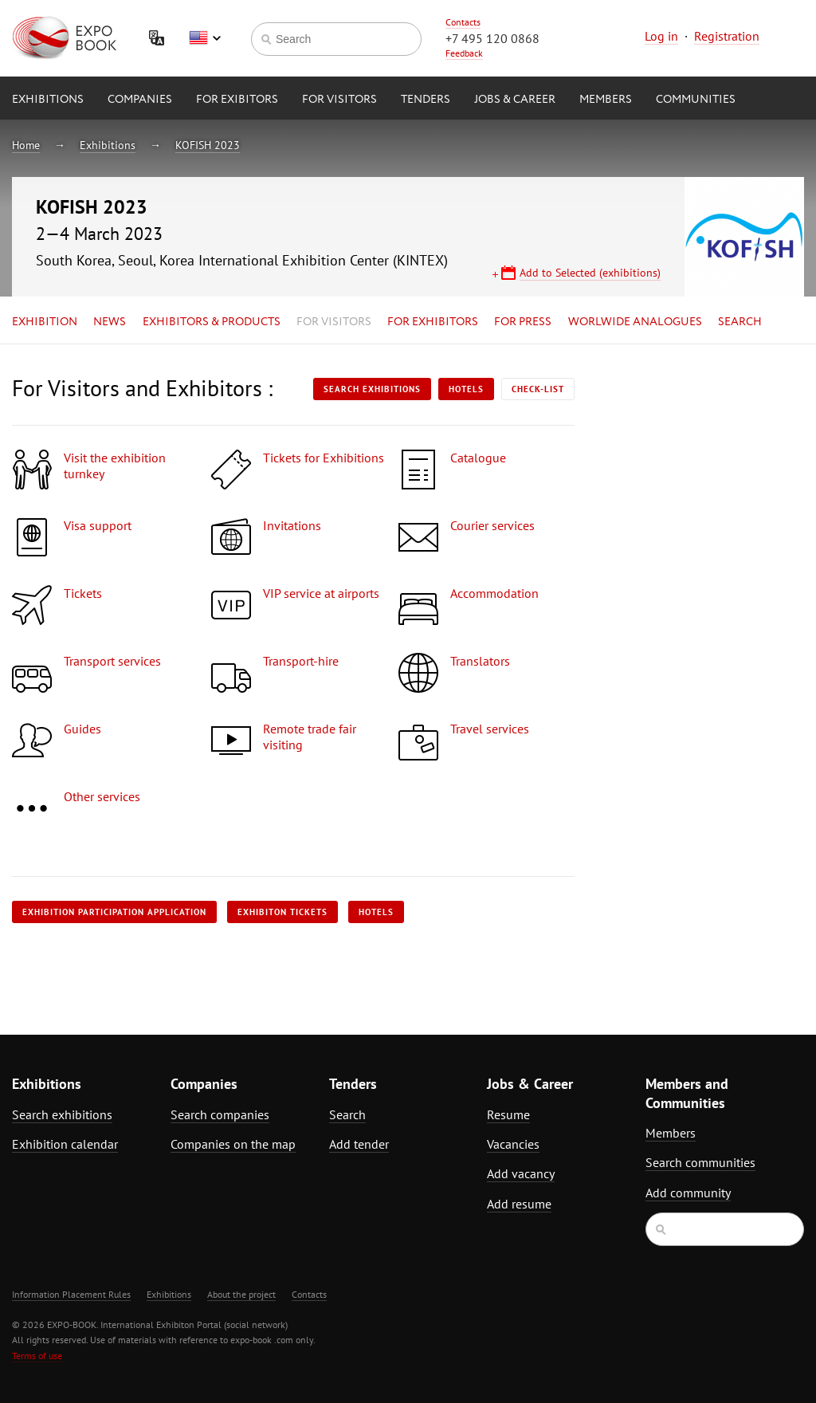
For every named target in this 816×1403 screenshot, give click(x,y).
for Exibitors (237, 100)
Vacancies (513, 1144)
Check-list (538, 389)
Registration (726, 36)
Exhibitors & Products (211, 322)
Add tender (359, 1144)
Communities (696, 100)
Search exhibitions (372, 389)
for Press (522, 322)
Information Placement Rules (71, 1294)
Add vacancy (521, 1173)
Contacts (463, 22)
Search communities (700, 1162)
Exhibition (44, 322)
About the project (241, 1294)
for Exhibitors (432, 322)
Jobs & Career (514, 100)
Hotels (466, 389)
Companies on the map (233, 1144)
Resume (508, 1114)
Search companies (220, 1114)
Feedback (464, 53)
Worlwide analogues (635, 322)
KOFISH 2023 (207, 145)
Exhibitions (48, 100)
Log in (661, 36)
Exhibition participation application (114, 912)
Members (605, 100)
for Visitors (339, 100)
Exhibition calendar (65, 1144)
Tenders (425, 100)
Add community (688, 1193)
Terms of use (37, 1356)
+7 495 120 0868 (492, 38)
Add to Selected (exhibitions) (590, 272)
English (205, 38)
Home (26, 145)
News (109, 322)
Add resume (519, 1204)
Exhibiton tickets (282, 912)
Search (740, 322)
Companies (140, 100)
